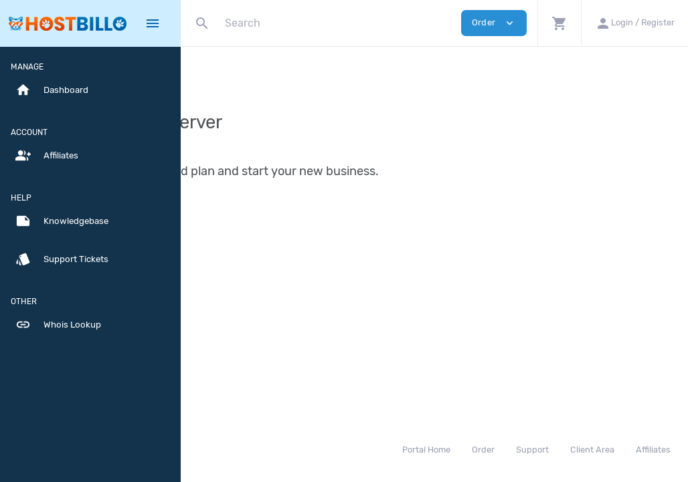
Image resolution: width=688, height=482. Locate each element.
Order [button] (494, 23)
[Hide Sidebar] (152, 23)
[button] (559, 23)
